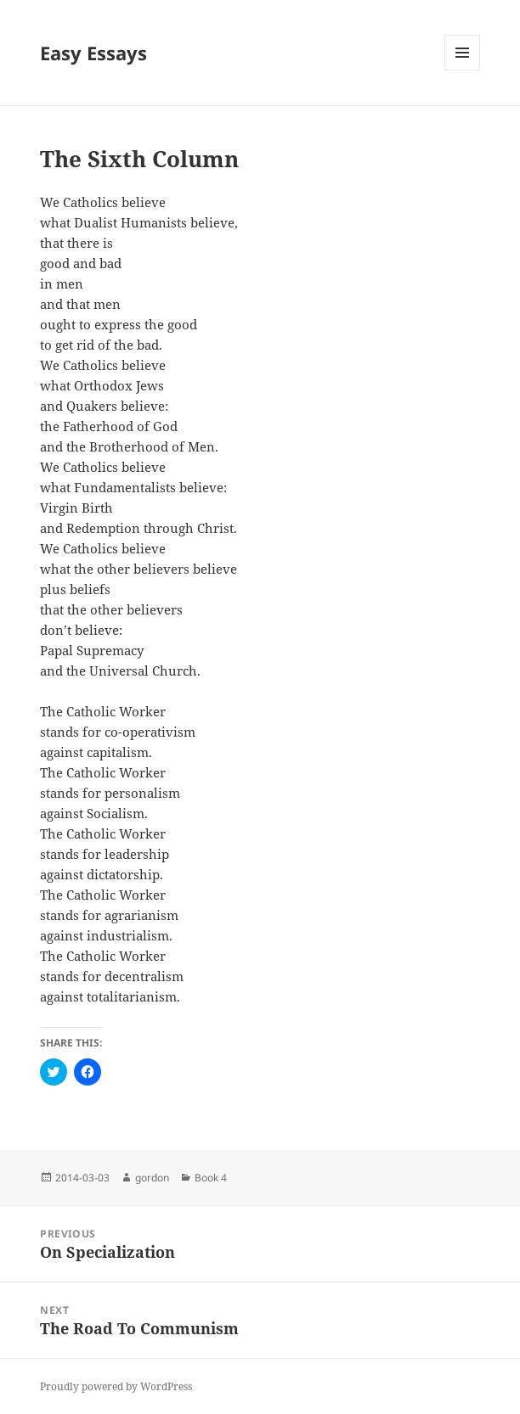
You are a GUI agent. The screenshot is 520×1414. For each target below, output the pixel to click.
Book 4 (211, 1177)
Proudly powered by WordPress (116, 1386)
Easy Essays (93, 52)
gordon (152, 1177)
